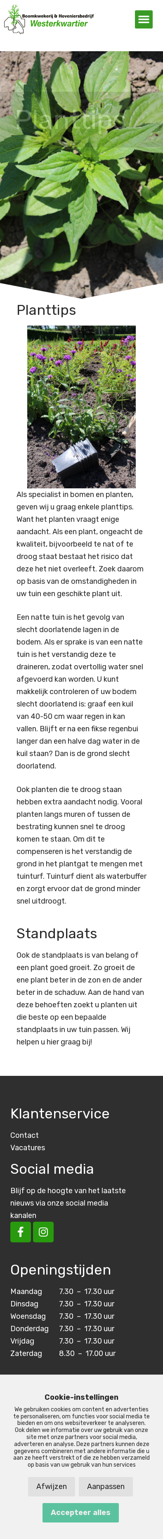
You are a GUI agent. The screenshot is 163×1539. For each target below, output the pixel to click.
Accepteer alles (81, 1512)
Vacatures (27, 1147)
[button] (144, 19)
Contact (24, 1135)
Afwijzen (51, 1486)
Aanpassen (106, 1486)
